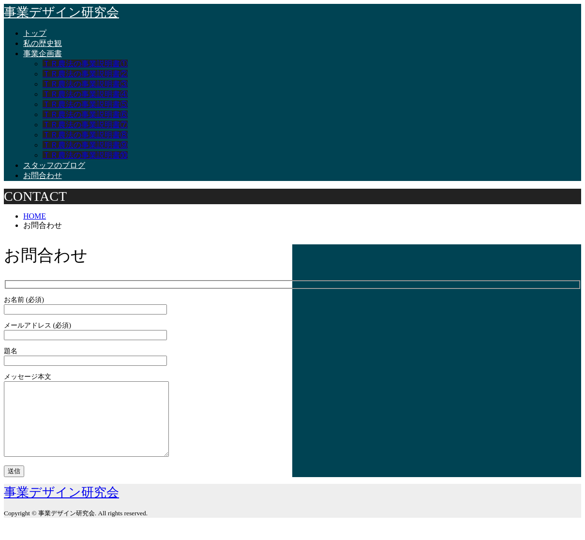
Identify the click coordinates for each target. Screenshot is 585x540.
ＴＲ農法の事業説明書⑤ (85, 104)
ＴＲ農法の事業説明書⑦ (85, 124)
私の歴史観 (42, 43)
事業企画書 (42, 53)
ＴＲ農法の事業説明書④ (85, 94)
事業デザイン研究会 (61, 12)
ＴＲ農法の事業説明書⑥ (85, 114)
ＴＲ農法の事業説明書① (85, 64)
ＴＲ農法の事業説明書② (85, 74)
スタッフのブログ (54, 165)
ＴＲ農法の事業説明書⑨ (85, 145)
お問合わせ (42, 175)
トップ (34, 33)
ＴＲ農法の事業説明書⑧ (85, 135)
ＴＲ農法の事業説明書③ (85, 84)
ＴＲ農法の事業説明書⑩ (85, 155)
